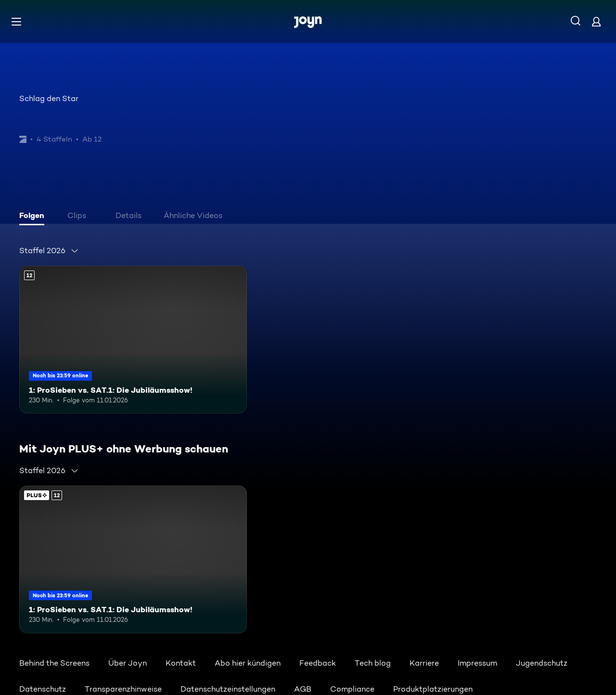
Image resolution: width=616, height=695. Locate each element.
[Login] (596, 21)
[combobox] (49, 250)
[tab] (34, 216)
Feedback (317, 663)
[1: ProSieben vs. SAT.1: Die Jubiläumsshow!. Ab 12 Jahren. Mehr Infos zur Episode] (133, 339)
